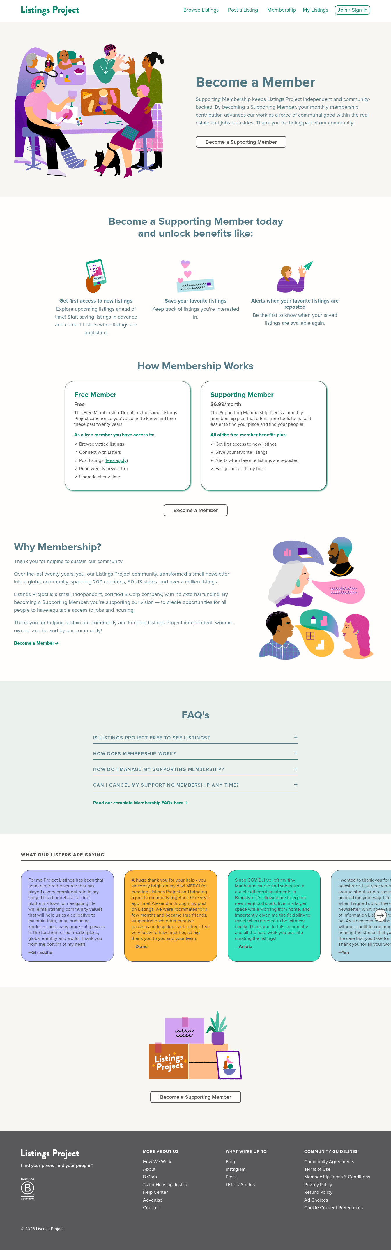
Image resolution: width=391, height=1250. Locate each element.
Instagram (235, 1169)
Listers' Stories (240, 1185)
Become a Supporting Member (241, 142)
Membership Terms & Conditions (337, 1177)
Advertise (152, 1200)
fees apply (116, 460)
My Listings (315, 10)
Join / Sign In (352, 10)
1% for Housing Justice (165, 1185)
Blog (230, 1162)
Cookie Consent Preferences (333, 1208)
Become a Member (196, 510)
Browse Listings (201, 10)
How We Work (157, 1162)
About (149, 1169)
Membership (281, 10)
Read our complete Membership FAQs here (140, 803)
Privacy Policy (318, 1185)
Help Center (155, 1192)
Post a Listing (243, 10)
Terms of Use (317, 1169)
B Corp (150, 1177)
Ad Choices (316, 1200)
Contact (151, 1208)
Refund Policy (318, 1192)
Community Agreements (329, 1162)
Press (231, 1177)
